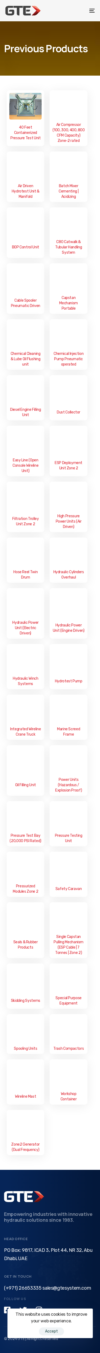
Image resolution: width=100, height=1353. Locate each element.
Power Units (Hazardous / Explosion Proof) (68, 785)
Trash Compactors (68, 1048)
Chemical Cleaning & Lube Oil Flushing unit (26, 359)
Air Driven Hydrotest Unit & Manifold (25, 191)
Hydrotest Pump (68, 681)
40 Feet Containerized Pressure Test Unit (25, 132)
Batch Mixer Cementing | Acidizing (68, 191)
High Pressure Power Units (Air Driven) (69, 521)
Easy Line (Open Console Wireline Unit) (25, 465)
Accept (51, 1331)
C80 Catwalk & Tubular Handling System (68, 247)
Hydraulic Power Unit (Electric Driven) (25, 628)
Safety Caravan (68, 889)
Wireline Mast (25, 1096)
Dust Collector (68, 412)
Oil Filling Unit (25, 785)
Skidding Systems (25, 1000)
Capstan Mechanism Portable (68, 303)
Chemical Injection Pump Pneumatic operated (69, 359)
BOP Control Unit (25, 247)
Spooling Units (25, 1048)
